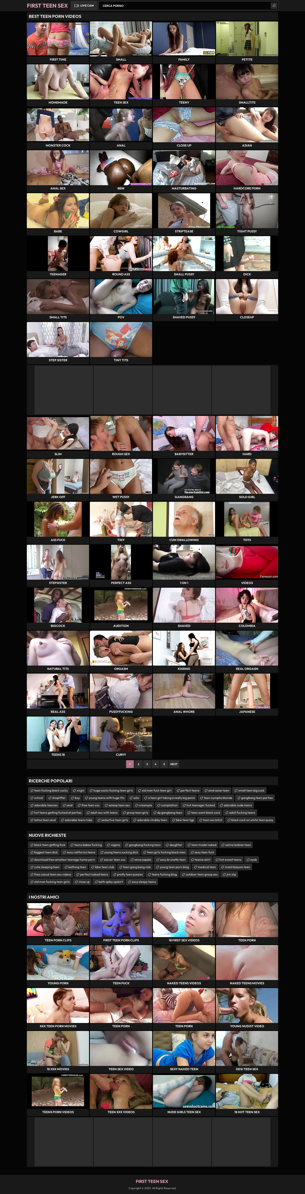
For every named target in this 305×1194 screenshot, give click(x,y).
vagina (115, 845)
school (38, 798)
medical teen (207, 867)
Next (174, 764)
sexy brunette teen (173, 859)
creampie (145, 805)
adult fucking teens (242, 812)
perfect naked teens (94, 874)
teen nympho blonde (218, 798)
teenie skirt (202, 859)
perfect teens (190, 790)
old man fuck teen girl (157, 790)
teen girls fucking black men (166, 852)
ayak (253, 859)
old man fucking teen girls (52, 882)
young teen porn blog (174, 867)
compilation (169, 805)
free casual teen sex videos (52, 874)
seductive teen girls (114, 820)
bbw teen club (104, 867)
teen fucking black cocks (51, 790)
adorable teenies (46, 805)
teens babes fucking (88, 845)
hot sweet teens (230, 859)
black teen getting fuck (49, 845)
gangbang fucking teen (145, 845)
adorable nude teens (238, 805)
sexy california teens (81, 852)
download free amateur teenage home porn (64, 859)
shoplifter (59, 798)
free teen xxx (91, 805)
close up (84, 882)
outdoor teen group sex (202, 874)
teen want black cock (205, 812)
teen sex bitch (212, 820)
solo (136, 798)
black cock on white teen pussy (252, 820)
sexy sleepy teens (144, 882)
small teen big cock (251, 790)
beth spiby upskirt (111, 882)
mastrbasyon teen (237, 867)
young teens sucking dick (121, 852)
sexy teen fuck (204, 852)
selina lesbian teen (238, 845)
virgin (80, 790)
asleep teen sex (119, 805)
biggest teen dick (46, 852)
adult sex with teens (104, 812)
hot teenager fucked (201, 805)
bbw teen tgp (185, 820)
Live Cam (87, 5)
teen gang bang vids (137, 867)
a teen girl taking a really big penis (171, 798)
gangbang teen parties (257, 798)
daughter (176, 845)
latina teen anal (45, 820)
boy (77, 798)
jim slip (231, 874)
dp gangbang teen (169, 812)
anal (70, 805)
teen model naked (203, 845)
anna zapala (142, 859)
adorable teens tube (78, 820)
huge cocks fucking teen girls (113, 790)
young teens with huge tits (106, 798)
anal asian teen (218, 790)
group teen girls (137, 812)
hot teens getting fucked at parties (58, 812)
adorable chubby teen (152, 820)
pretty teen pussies (130, 874)
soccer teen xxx (114, 859)
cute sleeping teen (47, 867)
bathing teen (77, 867)
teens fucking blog (164, 874)
